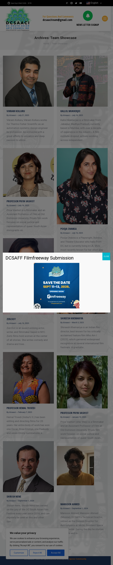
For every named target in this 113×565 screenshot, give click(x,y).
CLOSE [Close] (106, 256)
